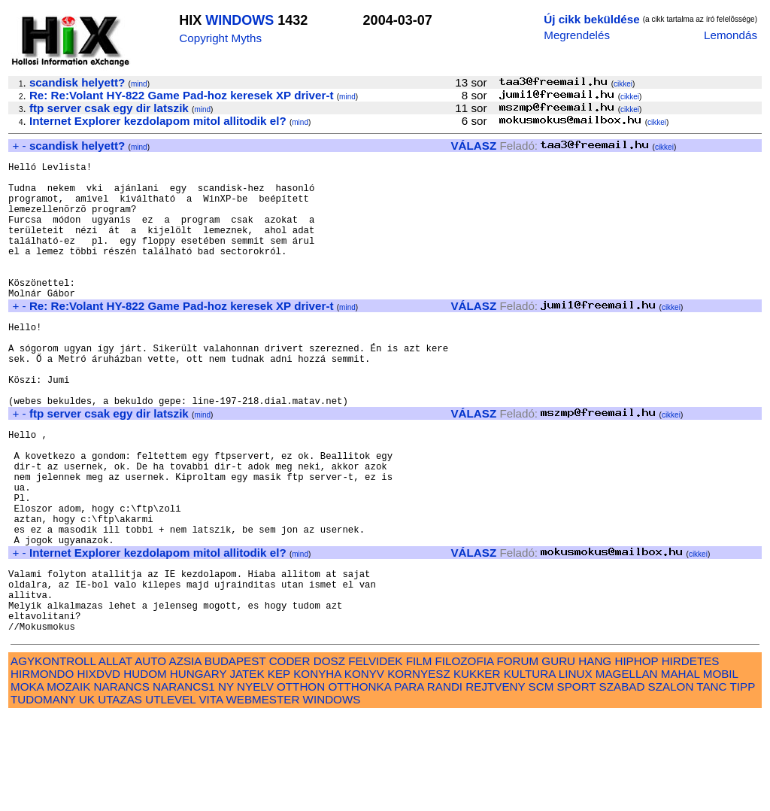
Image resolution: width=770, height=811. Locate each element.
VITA (211, 794)
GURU (558, 755)
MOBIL (720, 768)
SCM (541, 781)
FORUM (517, 755)
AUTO (150, 755)
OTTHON (301, 781)
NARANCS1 (184, 781)
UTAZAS (120, 794)
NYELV (255, 781)
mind (139, 84)
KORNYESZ (418, 768)
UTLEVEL (170, 794)
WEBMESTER (262, 794)
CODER (290, 755)
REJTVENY (495, 781)
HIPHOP (636, 755)
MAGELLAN (627, 768)
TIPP (742, 781)
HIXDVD (98, 768)
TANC (711, 781)
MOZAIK (68, 781)
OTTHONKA (359, 781)
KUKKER (476, 768)
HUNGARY (198, 768)
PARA (408, 781)
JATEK (246, 768)
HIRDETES (691, 755)
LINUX (576, 768)
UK (87, 794)
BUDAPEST (235, 755)
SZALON (671, 781)
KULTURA (530, 768)
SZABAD (622, 781)
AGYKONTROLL (53, 755)
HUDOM (144, 768)
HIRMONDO (42, 768)
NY (226, 781)
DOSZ (329, 755)
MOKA (27, 781)
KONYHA (317, 768)
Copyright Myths (220, 38)
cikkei (623, 84)
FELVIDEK (375, 755)
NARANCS (122, 781)
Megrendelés (577, 35)
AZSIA (185, 755)
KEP (279, 768)
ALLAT (115, 755)
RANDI (444, 781)
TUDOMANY (43, 794)
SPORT (576, 781)
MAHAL (680, 768)
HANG (594, 755)
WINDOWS (239, 20)
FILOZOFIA (464, 755)
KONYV (364, 768)
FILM (419, 755)
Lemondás (730, 35)
